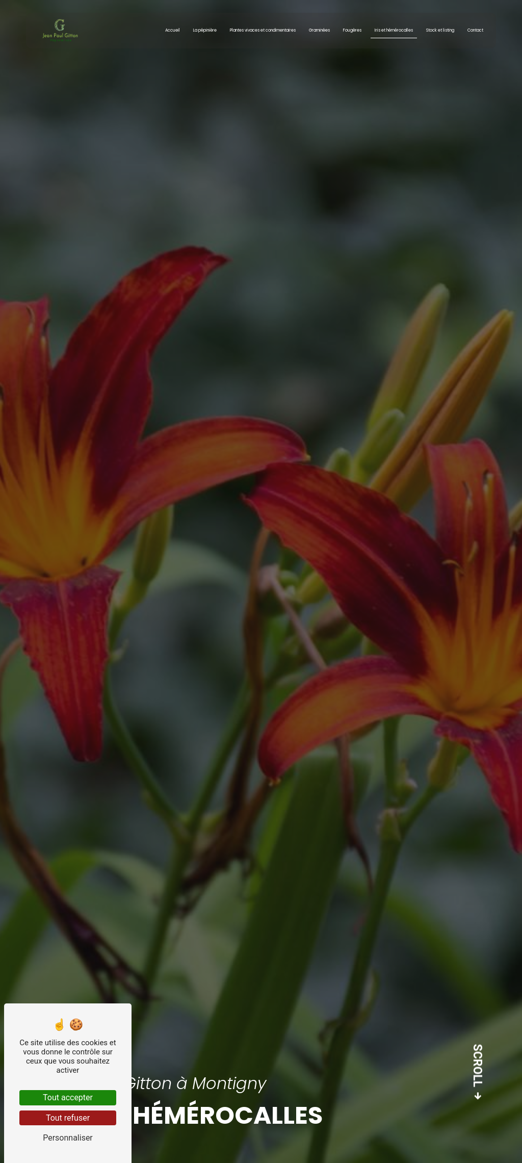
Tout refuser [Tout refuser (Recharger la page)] (68, 1118)
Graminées (317, 30)
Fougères (350, 30)
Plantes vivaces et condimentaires (261, 30)
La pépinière (203, 30)
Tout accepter (68, 1097)
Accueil (170, 30)
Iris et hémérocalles (392, 30)
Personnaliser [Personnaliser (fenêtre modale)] (68, 1138)
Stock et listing (438, 30)
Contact (473, 30)
